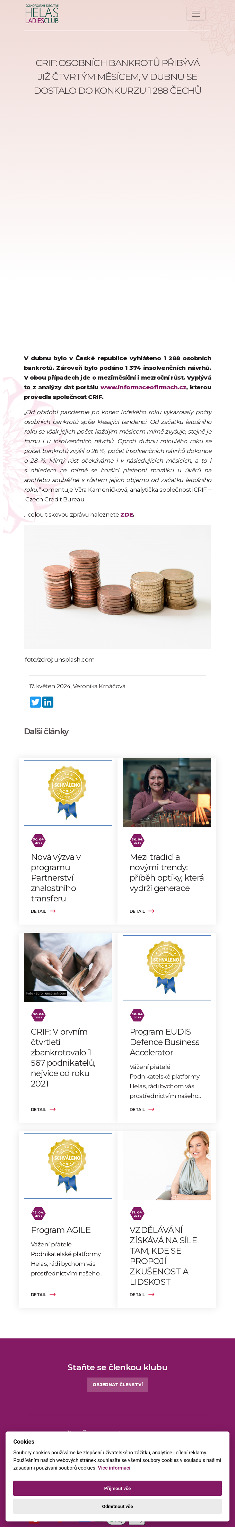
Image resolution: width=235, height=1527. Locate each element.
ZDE (126, 514)
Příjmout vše (117, 1488)
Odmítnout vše (117, 1506)
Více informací (114, 1468)
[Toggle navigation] (196, 14)
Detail (43, 911)
